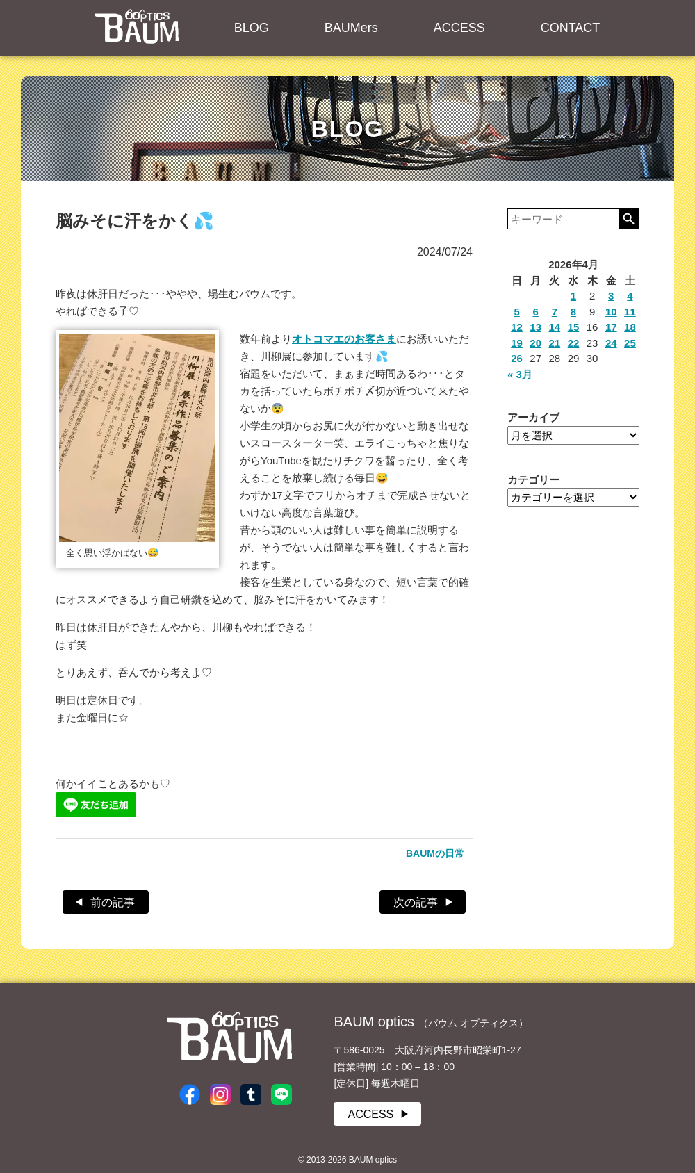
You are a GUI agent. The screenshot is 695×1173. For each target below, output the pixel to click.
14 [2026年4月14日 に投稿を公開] (555, 327)
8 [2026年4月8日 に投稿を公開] (573, 312)
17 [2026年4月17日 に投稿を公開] (611, 327)
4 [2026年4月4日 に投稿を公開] (629, 296)
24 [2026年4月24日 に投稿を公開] (611, 343)
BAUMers (351, 28)
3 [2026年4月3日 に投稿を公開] (611, 296)
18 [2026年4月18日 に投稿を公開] (630, 327)
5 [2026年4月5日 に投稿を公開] (516, 312)
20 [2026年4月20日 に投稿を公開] (535, 343)
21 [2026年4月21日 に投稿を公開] (555, 343)
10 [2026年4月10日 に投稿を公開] (611, 312)
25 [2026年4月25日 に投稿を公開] (630, 343)
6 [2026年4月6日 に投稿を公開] (536, 312)
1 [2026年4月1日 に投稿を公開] (573, 296)
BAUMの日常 (435, 853)
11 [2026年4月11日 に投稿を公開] (630, 312)
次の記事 (415, 902)
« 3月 (519, 374)
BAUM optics (137, 26)
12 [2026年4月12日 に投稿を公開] (517, 327)
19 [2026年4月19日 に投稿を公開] (517, 343)
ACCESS (459, 28)
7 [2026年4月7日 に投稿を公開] (554, 312)
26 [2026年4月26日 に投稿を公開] (517, 358)
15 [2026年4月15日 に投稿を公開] (574, 327)
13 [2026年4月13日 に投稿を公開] (535, 327)
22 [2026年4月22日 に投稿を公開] (574, 343)
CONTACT (570, 28)
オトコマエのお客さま (344, 339)
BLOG (251, 28)
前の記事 (112, 902)
